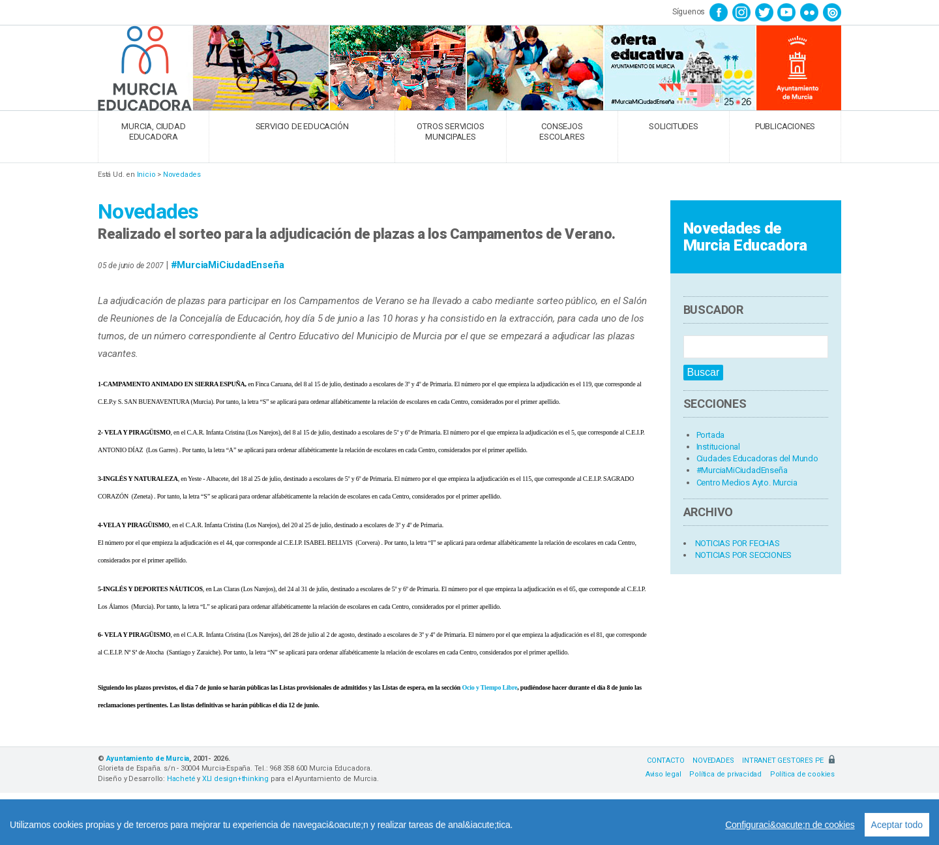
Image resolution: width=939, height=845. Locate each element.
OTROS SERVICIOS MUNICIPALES (450, 131)
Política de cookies (802, 774)
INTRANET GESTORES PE (788, 760)
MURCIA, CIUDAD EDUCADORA (153, 131)
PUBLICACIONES (785, 126)
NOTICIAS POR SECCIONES (743, 555)
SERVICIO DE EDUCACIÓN (302, 126)
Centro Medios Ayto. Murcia (746, 482)
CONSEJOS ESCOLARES (561, 131)
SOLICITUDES (673, 126)
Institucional (718, 447)
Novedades (182, 174)
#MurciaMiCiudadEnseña (227, 265)
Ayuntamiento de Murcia (148, 758)
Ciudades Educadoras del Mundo (757, 458)
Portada (710, 435)
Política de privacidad (725, 774)
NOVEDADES (713, 760)
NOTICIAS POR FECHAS (737, 543)
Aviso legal (663, 774)
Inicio (146, 174)
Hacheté (181, 779)
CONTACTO (665, 760)
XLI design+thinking (235, 779)
